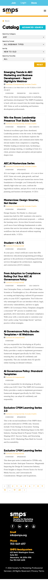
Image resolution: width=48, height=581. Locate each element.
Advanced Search (32, 27)
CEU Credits (34, 93)
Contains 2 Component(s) (15, 282)
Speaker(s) (21, 169)
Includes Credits (30, 84)
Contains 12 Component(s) (15, 377)
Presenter (21, 93)
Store (34, 3)
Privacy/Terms (37, 571)
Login (23, 3)
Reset (40, 65)
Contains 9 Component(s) (15, 246)
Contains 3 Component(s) (15, 84)
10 (5, 490)
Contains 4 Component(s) (15, 206)
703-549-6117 (17, 544)
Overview (9, 93)
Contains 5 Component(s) (15, 166)
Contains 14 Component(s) (15, 337)
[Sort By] (24, 52)
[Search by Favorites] (24, 59)
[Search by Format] (24, 44)
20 (20, 490)
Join (13, 3)
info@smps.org (18, 535)
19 (14, 490)
